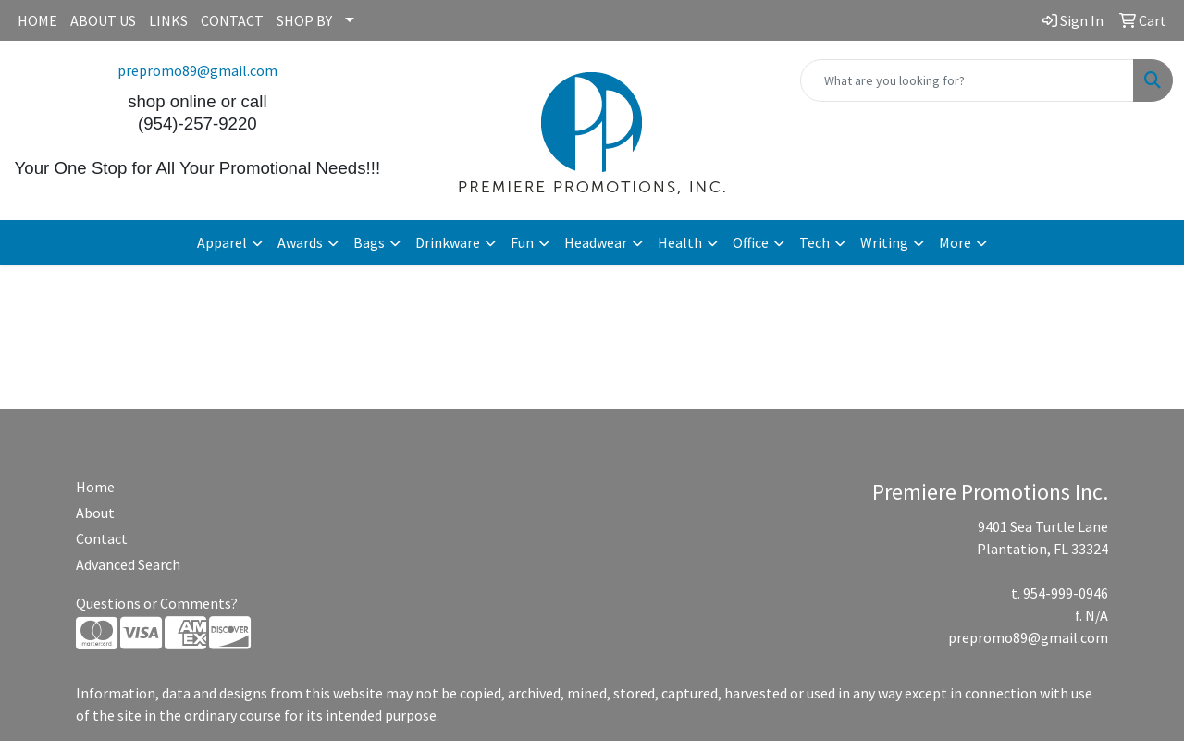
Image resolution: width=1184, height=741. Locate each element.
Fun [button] (522, 242)
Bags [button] (369, 242)
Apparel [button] (222, 242)
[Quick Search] (967, 80)
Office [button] (751, 242)
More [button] (955, 242)
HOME (37, 20)
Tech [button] (814, 242)
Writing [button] (884, 242)
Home (95, 486)
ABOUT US (103, 20)
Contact (102, 538)
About (95, 512)
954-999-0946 (1065, 593)
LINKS (168, 20)
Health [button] (680, 242)
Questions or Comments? (157, 603)
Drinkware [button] (447, 242)
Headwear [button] (595, 242)
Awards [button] (300, 242)
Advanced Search (128, 564)
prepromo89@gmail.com (197, 70)
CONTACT (232, 20)
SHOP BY (304, 20)
